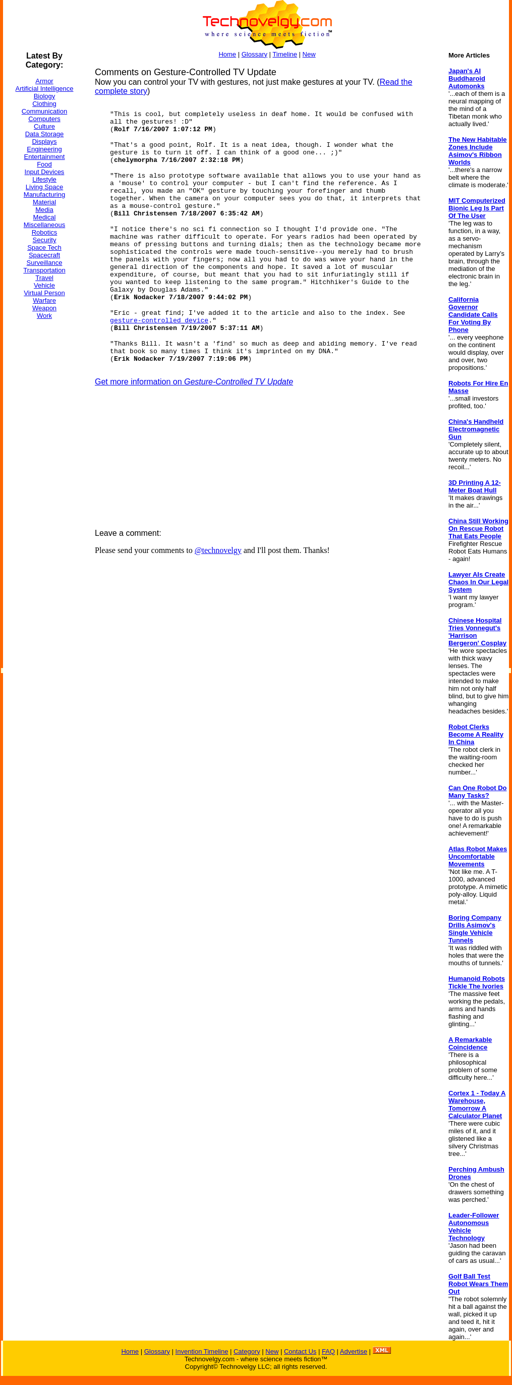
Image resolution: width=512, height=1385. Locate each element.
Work (44, 315)
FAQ (328, 1351)
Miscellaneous (44, 225)
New (309, 54)
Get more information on (194, 381)
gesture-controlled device (159, 320)
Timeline (284, 54)
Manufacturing (44, 194)
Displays (44, 141)
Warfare (44, 300)
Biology (44, 96)
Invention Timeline (202, 1351)
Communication (44, 111)
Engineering (44, 149)
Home (227, 54)
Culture (44, 126)
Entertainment (44, 156)
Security (44, 240)
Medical (44, 217)
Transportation (44, 270)
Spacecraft (44, 255)
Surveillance (45, 262)
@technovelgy (218, 550)
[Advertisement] (43, 478)
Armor (44, 81)
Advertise (353, 1351)
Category (247, 1351)
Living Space (44, 187)
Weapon (44, 308)
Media (44, 209)
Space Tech (44, 247)
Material (44, 202)
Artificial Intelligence (45, 88)
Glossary (254, 54)
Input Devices (45, 172)
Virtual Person (44, 293)
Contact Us (300, 1351)
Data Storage (44, 134)
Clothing (44, 103)
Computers (44, 119)
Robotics (45, 232)
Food (44, 164)
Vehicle (44, 285)
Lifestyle (44, 179)
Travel (44, 278)
